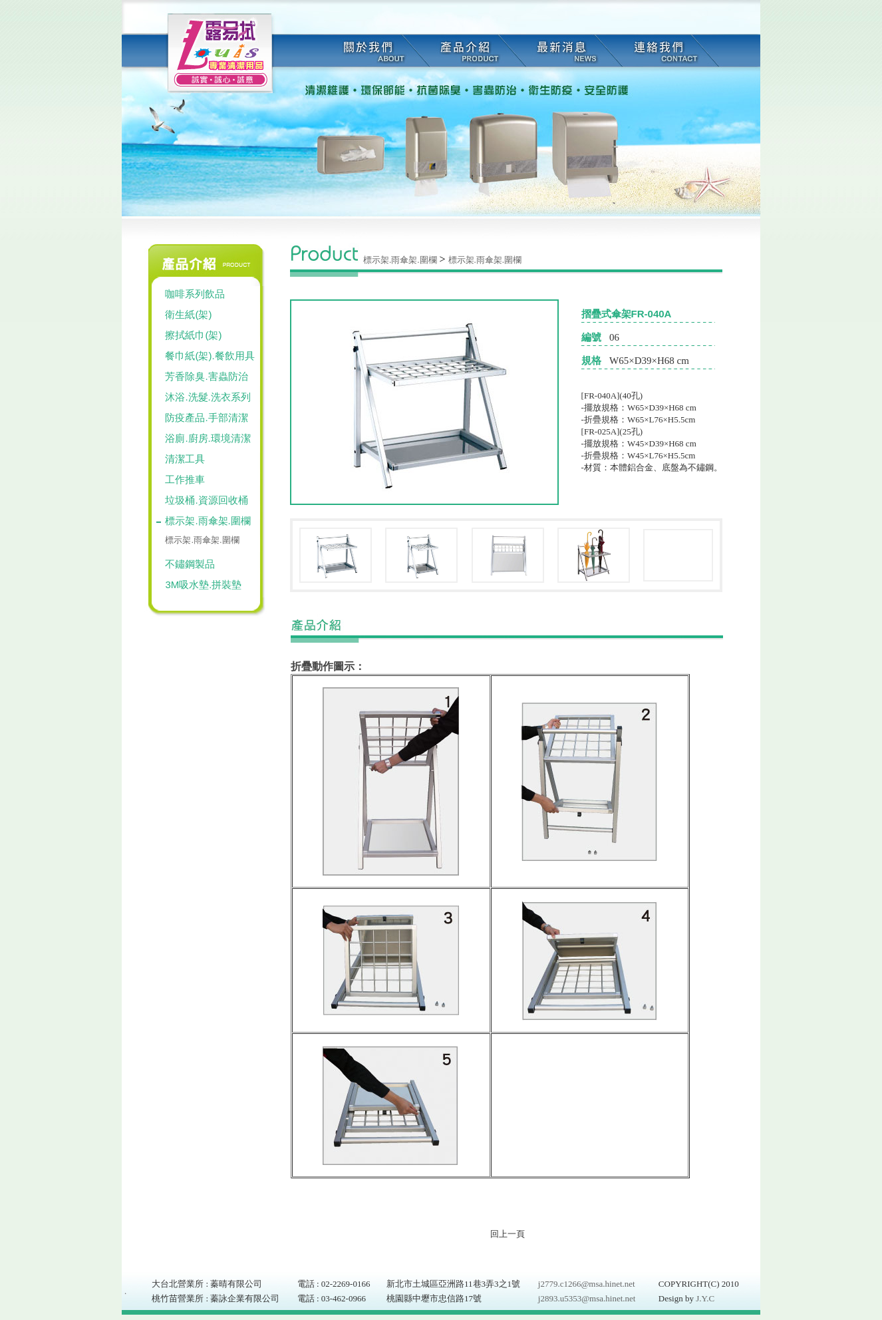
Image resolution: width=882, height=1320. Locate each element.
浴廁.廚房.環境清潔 (207, 438)
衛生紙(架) (188, 314)
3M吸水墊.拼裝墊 (203, 584)
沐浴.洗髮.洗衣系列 (207, 397)
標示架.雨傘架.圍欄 (207, 520)
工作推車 (185, 479)
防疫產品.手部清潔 (206, 417)
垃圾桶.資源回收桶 (206, 500)
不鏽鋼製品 (190, 564)
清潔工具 (185, 458)
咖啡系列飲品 (195, 293)
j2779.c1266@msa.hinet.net (586, 1284)
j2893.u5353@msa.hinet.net (587, 1298)
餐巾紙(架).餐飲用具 (209, 355)
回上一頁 (507, 1234)
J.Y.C (704, 1298)
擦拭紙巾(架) (193, 335)
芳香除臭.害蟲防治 (206, 376)
